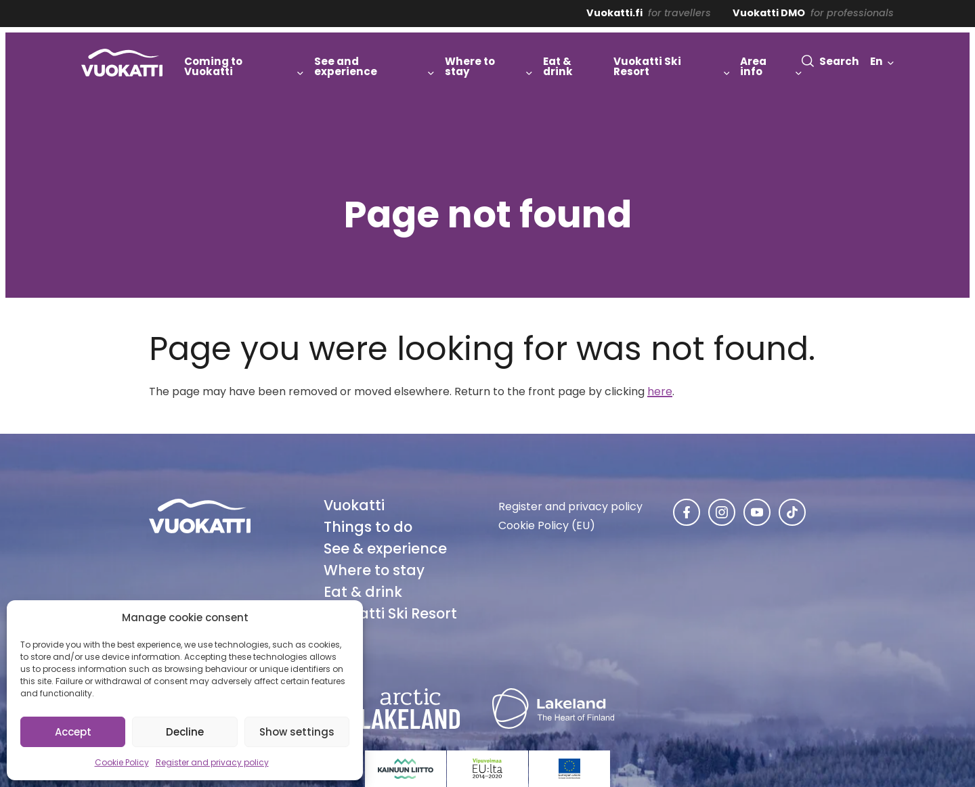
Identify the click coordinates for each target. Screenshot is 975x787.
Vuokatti (354, 505)
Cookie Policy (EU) (546, 525)
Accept (73, 732)
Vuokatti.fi (614, 13)
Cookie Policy (122, 762)
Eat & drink (363, 592)
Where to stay (374, 570)
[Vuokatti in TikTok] (792, 512)
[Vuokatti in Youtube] (757, 512)
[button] (830, 61)
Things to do (368, 527)
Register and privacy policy (212, 762)
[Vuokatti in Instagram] (721, 512)
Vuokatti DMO (769, 13)
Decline (185, 732)
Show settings (296, 732)
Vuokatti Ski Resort (390, 613)
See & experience (385, 548)
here (659, 391)
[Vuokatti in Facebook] (686, 512)
